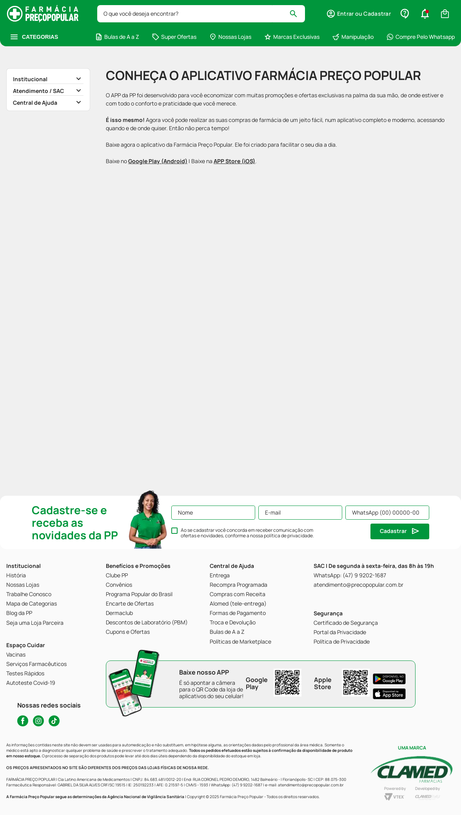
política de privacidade (288, 535)
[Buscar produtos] (297, 13)
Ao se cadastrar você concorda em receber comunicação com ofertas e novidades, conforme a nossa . (247, 533)
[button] (358, 14)
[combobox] (201, 13)
